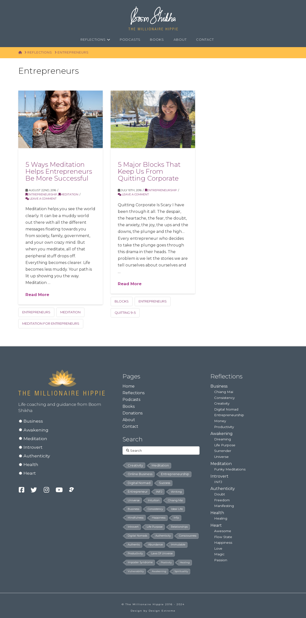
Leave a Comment (41, 198)
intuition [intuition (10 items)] (154, 500)
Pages (131, 376)
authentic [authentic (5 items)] (134, 544)
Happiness (223, 542)
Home (128, 386)
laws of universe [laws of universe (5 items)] (162, 553)
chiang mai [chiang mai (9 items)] (175, 500)
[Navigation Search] (224, 40)
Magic (219, 554)
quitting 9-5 (125, 313)
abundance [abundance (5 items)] (155, 544)
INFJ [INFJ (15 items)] (159, 491)
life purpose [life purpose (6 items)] (155, 526)
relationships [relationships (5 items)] (179, 526)
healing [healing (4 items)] (185, 562)
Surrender (222, 451)
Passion (220, 560)
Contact (130, 426)
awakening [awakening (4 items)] (159, 571)
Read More (37, 294)
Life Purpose (224, 445)
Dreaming (222, 439)
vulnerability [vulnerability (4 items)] (136, 571)
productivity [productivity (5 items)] (135, 553)
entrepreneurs (36, 312)
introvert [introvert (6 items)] (133, 526)
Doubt (219, 494)
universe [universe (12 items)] (134, 500)
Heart (29, 473)
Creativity (221, 403)
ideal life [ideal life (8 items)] (177, 509)
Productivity (224, 427)
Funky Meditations (229, 469)
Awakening (35, 429)
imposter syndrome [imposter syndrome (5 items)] (140, 562)
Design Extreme (162, 610)
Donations (132, 413)
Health (30, 464)
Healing (220, 518)
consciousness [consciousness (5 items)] (187, 535)
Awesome (222, 531)
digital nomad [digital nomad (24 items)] (139, 483)
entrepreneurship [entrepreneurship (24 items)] (175, 474)
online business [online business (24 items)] (140, 474)
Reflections (133, 393)
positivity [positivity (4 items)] (166, 562)
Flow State (223, 537)
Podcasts (131, 399)
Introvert (32, 447)
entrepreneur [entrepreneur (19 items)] (138, 491)
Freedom (222, 500)
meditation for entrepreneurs (50, 323)
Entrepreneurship (41, 194)
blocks (122, 301)
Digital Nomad (226, 409)
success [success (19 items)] (164, 483)
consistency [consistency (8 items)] (155, 509)
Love (218, 548)
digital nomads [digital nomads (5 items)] (137, 535)
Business (33, 421)
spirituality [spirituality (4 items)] (181, 571)
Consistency (224, 398)
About (128, 419)
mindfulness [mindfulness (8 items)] (135, 517)
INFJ (218, 482)
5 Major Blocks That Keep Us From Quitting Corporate (149, 171)
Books (128, 406)
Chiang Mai (223, 392)
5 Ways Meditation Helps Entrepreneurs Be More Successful (58, 171)
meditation (70, 312)
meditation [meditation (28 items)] (160, 465)
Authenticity (36, 455)
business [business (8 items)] (133, 509)
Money (220, 421)
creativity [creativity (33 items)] (135, 465)
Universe (221, 457)
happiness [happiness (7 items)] (158, 517)
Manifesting (224, 506)
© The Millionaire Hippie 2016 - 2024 (153, 604)
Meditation (68, 194)
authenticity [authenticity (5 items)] (163, 535)
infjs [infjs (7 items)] (176, 517)
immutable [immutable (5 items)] (178, 544)
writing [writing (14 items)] (176, 491)
